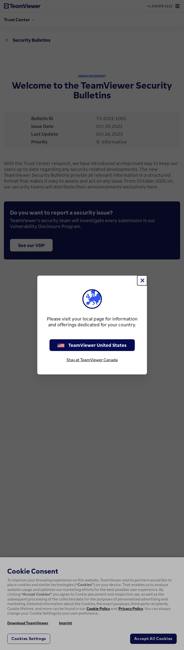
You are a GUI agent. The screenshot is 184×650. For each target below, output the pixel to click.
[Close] (142, 280)
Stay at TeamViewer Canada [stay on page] (92, 359)
